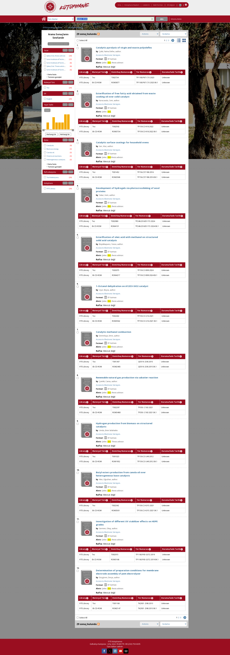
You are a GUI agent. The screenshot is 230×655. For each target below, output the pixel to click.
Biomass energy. (53, 149)
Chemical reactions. (54, 156)
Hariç (70, 50)
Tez (48, 88)
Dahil (65, 50)
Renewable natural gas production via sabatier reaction (127, 377)
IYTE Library (51, 188)
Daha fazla (52, 74)
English (49, 99)
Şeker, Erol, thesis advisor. (56, 56)
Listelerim (146, 5)
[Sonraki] (172, 40)
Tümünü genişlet (55, 77)
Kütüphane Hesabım (131, 5)
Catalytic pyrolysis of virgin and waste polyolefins (124, 47)
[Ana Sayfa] (43, 20)
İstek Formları (158, 5)
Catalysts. (50, 145)
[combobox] (114, 19)
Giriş (119, 5)
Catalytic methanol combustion (113, 331)
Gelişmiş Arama (176, 19)
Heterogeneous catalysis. (56, 159)
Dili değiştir (171, 5)
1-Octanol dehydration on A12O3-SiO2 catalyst (122, 286)
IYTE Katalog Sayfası (52, 27)
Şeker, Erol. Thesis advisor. (56, 66)
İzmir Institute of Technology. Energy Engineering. (65, 70)
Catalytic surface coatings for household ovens (122, 142)
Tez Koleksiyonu (75, 27)
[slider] (43, 130)
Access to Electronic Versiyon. (108, 55)
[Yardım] (185, 5)
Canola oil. (51, 152)
